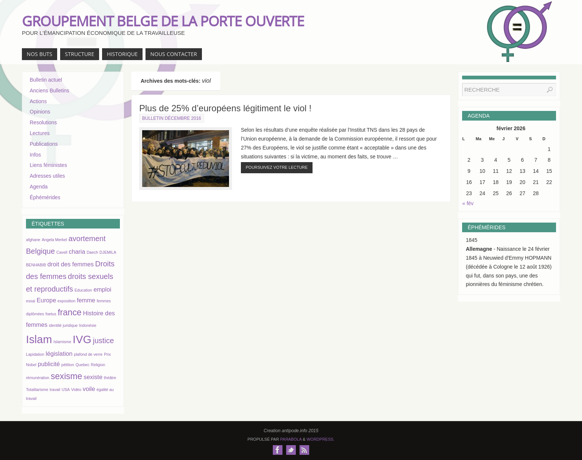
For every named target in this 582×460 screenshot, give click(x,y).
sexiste (93, 377)
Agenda (39, 187)
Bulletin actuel (46, 80)
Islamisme (62, 341)
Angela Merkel (54, 239)
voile (89, 388)
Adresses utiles (47, 176)
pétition (67, 364)
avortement (86, 238)
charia (77, 251)
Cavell (62, 252)
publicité (49, 364)
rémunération (37, 377)
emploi (102, 289)
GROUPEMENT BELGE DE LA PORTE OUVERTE (163, 21)
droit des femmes (71, 264)
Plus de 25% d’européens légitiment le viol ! (225, 108)
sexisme (66, 376)
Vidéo (76, 389)
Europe (46, 300)
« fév (468, 203)
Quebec (82, 364)
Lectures (40, 133)
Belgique (40, 251)
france (69, 312)
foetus (50, 314)
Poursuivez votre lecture (277, 167)
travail (55, 389)
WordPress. (320, 439)
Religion (98, 364)
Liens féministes (48, 165)
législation (59, 353)
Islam (39, 339)
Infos (35, 155)
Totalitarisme (37, 389)
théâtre (110, 377)
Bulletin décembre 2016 (171, 118)
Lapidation (35, 354)
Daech (92, 252)
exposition (66, 301)
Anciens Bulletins (49, 90)
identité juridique (63, 325)
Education (83, 290)
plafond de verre (88, 354)
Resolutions (43, 122)
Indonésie (87, 325)
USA (66, 389)
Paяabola (291, 439)
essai (30, 301)
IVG (82, 339)
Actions (38, 101)
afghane (33, 239)
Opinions (40, 112)
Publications (44, 144)
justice (103, 340)
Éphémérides (45, 197)
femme (86, 300)
